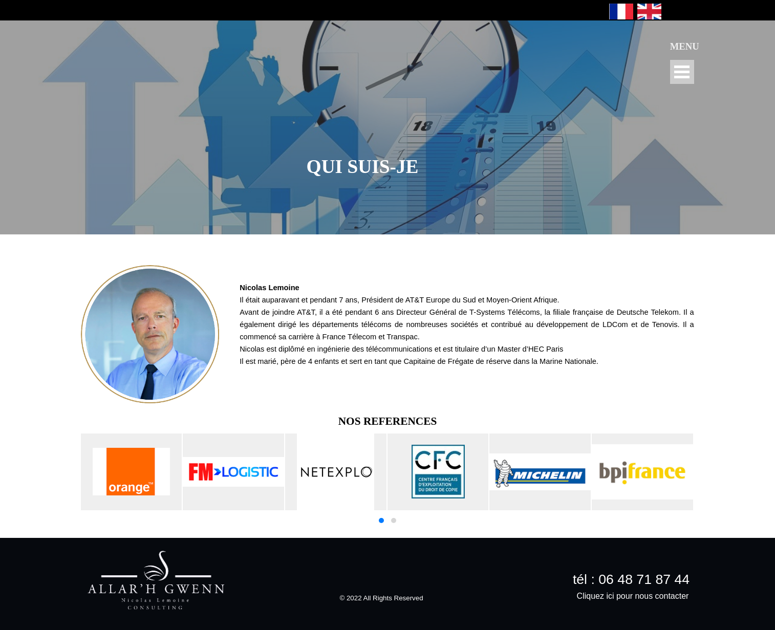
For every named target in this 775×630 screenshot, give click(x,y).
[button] (381, 520)
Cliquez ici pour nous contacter (633, 596)
